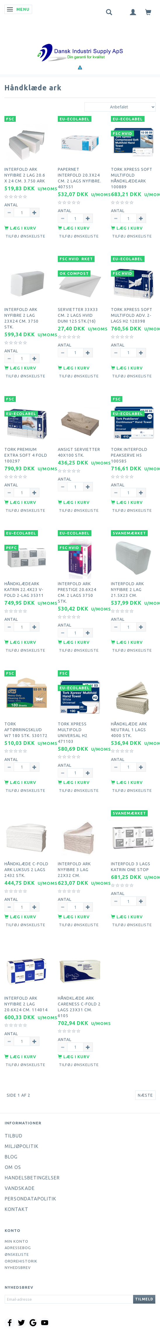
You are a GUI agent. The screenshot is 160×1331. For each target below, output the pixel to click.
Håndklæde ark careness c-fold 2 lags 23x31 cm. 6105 (79, 1007)
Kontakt (16, 1209)
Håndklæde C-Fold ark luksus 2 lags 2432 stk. (26, 869)
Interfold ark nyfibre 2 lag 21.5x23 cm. (127, 589)
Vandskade (20, 1188)
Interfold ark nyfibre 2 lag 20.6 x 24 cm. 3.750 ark (24, 175)
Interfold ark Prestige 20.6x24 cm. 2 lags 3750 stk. (77, 592)
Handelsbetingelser (32, 1177)
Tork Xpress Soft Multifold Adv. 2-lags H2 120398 (131, 315)
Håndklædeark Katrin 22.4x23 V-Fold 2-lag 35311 (24, 589)
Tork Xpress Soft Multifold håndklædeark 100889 (131, 178)
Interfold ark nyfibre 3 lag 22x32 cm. (74, 869)
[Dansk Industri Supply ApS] (80, 44)
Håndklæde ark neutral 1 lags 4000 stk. (129, 730)
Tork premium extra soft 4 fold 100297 (25, 455)
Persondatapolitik (30, 1198)
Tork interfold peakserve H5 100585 (129, 455)
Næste (145, 1095)
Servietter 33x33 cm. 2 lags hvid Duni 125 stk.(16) (78, 315)
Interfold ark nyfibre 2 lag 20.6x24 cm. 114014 (26, 1004)
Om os (13, 1167)
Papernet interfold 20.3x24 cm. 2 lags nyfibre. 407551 (79, 178)
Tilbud (13, 1135)
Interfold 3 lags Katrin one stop (130, 866)
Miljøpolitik (22, 1146)
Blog (11, 1156)
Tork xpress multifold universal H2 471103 (73, 733)
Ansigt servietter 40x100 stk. (79, 452)
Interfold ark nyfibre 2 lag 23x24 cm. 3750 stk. (21, 318)
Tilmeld (144, 1299)
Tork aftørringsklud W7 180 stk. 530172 (26, 730)
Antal (11, 205)
